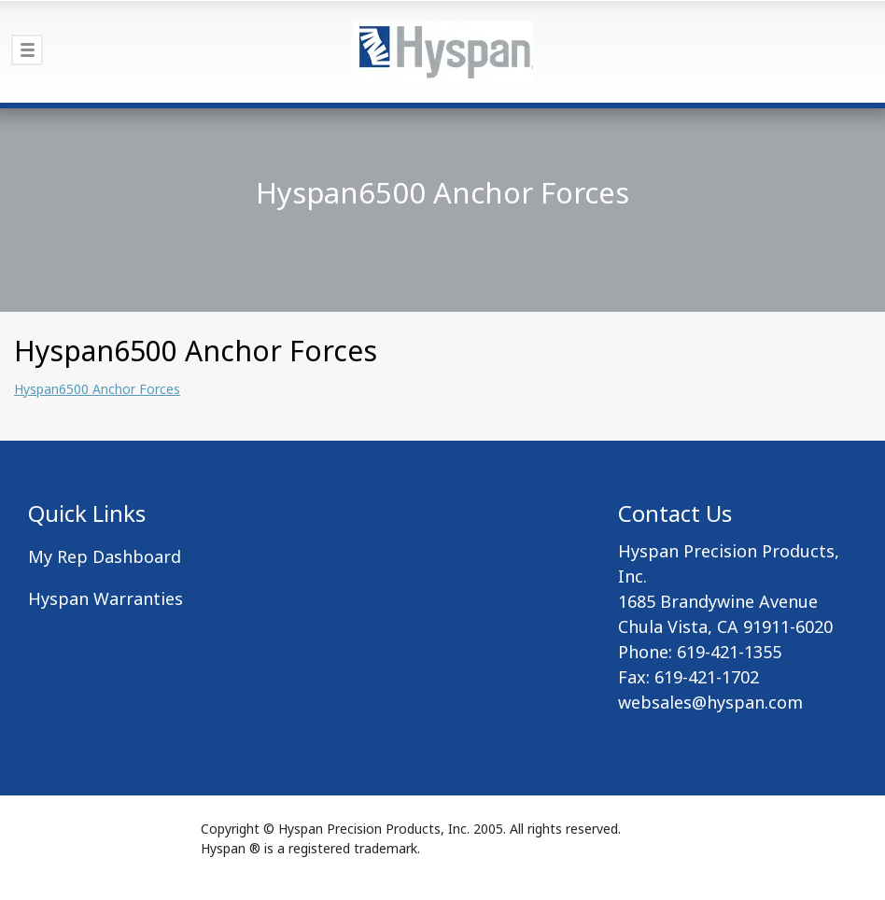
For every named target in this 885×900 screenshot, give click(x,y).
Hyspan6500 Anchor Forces (97, 389)
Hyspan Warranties (105, 598)
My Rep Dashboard (104, 556)
